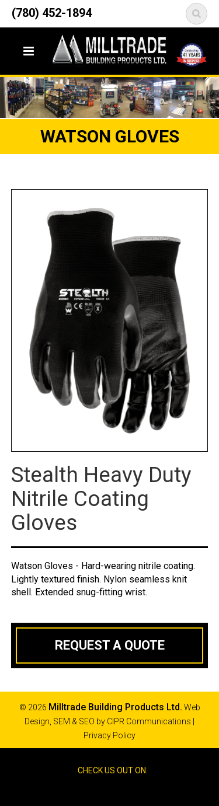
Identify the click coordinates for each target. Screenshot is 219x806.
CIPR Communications (149, 721)
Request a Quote (110, 645)
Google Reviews (120, 791)
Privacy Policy (109, 735)
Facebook (98, 791)
